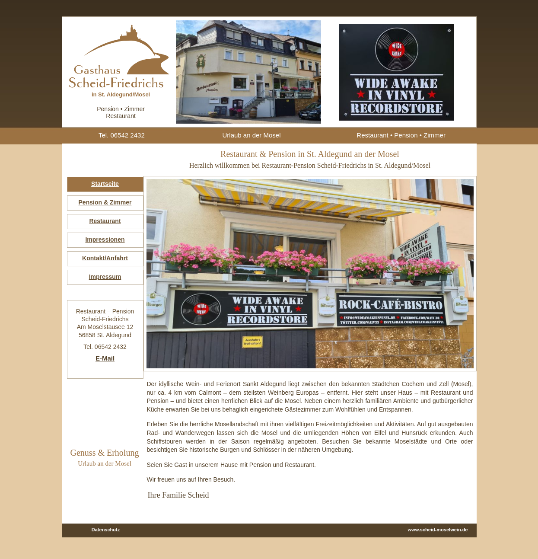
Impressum (105, 276)
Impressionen (104, 239)
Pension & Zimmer (105, 202)
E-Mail (105, 358)
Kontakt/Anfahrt (105, 258)
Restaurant (105, 220)
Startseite (105, 183)
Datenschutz (106, 529)
